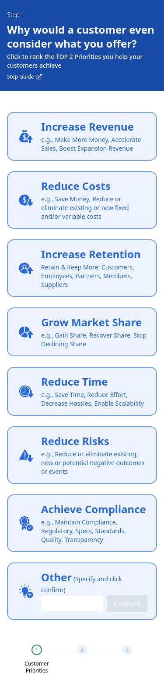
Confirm (127, 603)
